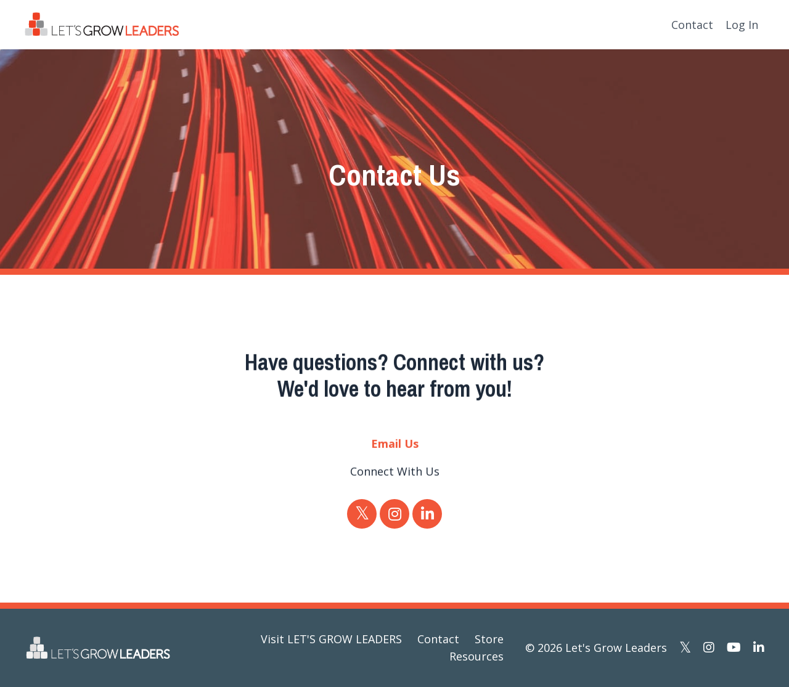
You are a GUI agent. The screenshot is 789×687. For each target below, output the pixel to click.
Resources (476, 656)
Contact (692, 24)
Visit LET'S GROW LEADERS (331, 639)
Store (489, 639)
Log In (742, 24)
